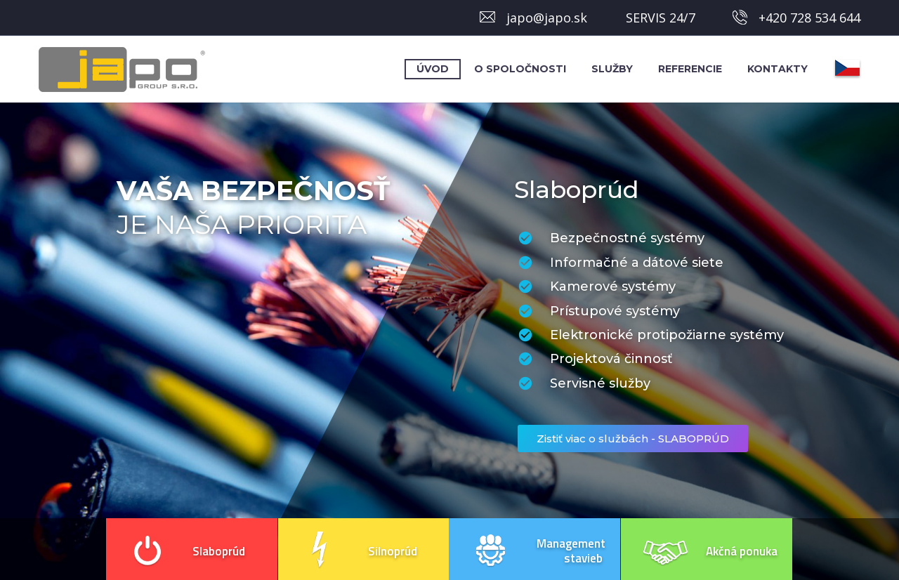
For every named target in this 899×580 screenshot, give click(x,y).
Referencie (690, 68)
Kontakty (777, 68)
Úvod (432, 68)
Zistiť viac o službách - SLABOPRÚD (633, 438)
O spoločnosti (520, 68)
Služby (612, 68)
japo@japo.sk (546, 17)
